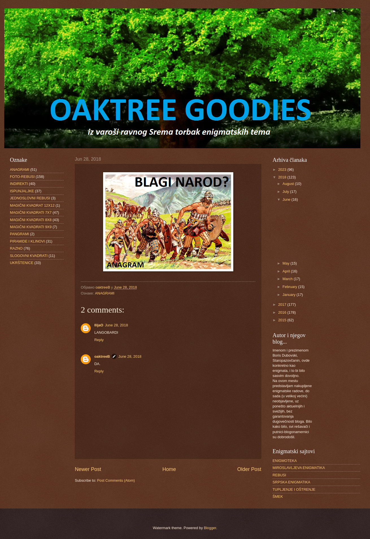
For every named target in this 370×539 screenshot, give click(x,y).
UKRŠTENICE (21, 263)
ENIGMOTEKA (285, 461)
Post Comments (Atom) (116, 480)
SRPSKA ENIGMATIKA (291, 482)
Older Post (249, 469)
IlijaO (98, 325)
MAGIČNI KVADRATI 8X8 (31, 220)
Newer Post (88, 469)
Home (169, 469)
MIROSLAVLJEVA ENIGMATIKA (299, 468)
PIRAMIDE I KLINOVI (27, 241)
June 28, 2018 (116, 325)
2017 (282, 304)
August (288, 184)
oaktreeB (102, 356)
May (286, 263)
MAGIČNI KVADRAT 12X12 (32, 205)
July (286, 191)
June (286, 199)
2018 (282, 177)
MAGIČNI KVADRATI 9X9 (31, 227)
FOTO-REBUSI (22, 176)
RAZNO (16, 248)
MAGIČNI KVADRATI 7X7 (31, 212)
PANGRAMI (19, 234)
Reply (99, 340)
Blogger (210, 528)
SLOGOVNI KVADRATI (28, 256)
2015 (282, 320)
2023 (282, 169)
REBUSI (279, 475)
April (286, 271)
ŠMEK (278, 496)
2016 (282, 312)
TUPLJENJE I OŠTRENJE (294, 489)
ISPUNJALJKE (22, 191)
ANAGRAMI (104, 293)
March (287, 279)
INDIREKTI (19, 184)
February (290, 287)
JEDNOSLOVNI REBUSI (30, 198)
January (289, 295)
